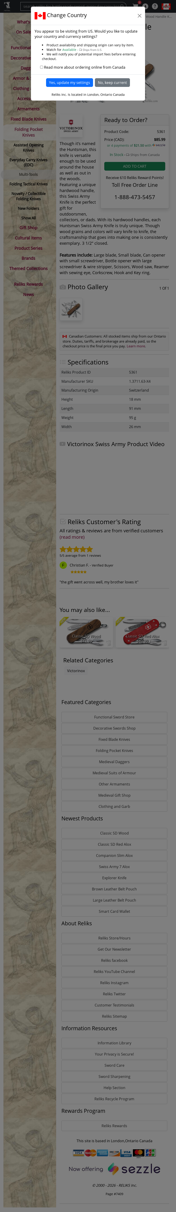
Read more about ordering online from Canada (84, 67)
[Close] (139, 15)
